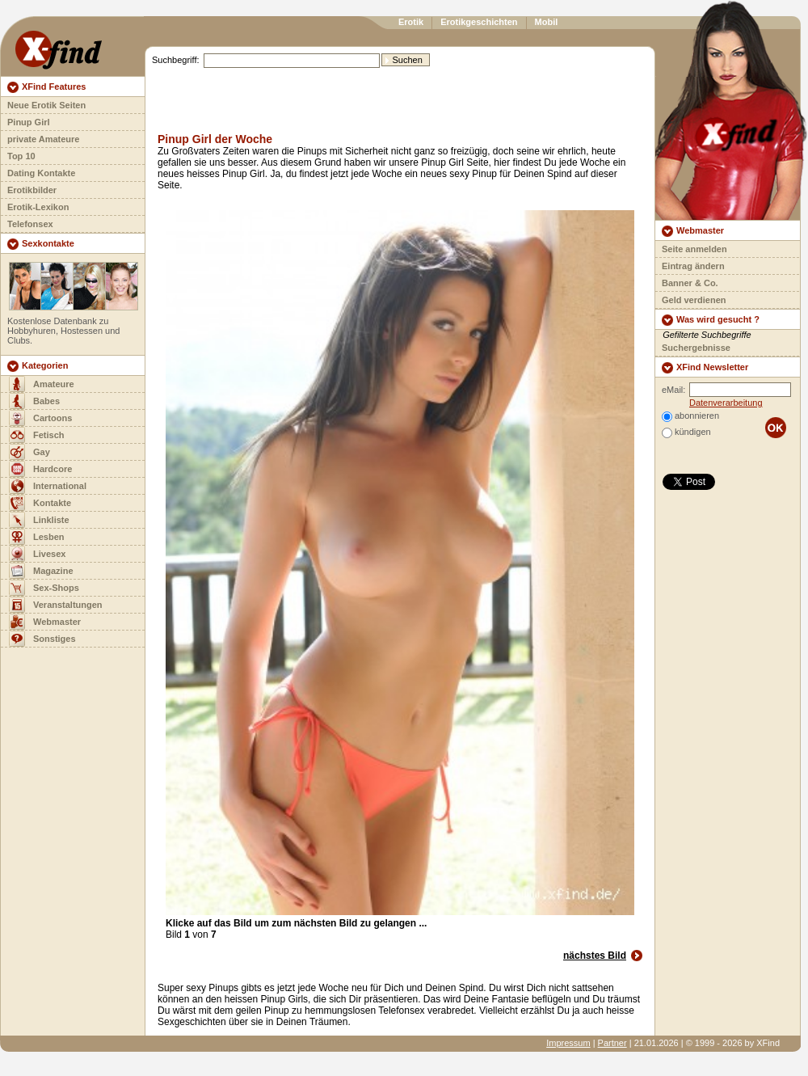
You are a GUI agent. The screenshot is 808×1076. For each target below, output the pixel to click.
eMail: (673, 390)
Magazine (53, 571)
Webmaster (57, 622)
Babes (46, 401)
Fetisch (49, 435)
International (59, 486)
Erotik (410, 22)
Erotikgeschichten (478, 22)
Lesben (49, 537)
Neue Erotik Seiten (46, 105)
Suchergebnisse (696, 347)
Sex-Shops (56, 588)
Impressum (568, 1043)
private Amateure (43, 139)
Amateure (53, 384)
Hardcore (52, 469)
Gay (41, 452)
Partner (612, 1043)
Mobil (546, 22)
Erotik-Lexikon (38, 207)
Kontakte (52, 503)
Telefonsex (30, 224)
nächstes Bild (594, 955)
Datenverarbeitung (726, 402)
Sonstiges (54, 638)
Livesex (49, 554)
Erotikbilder (32, 190)
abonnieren (697, 415)
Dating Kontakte (41, 173)
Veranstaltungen (68, 605)
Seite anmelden (694, 249)
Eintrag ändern (693, 266)
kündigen (693, 432)
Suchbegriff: (176, 60)
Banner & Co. (690, 283)
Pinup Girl (28, 122)
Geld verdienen (694, 300)
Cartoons (52, 418)
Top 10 (21, 156)
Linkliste (51, 520)
